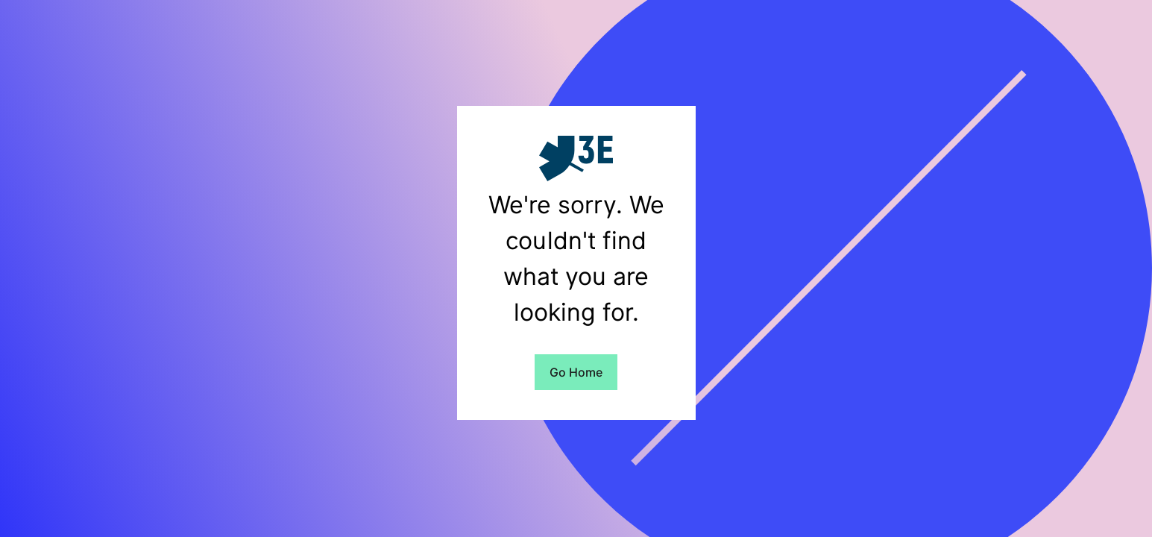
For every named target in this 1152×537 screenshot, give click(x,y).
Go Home (576, 372)
